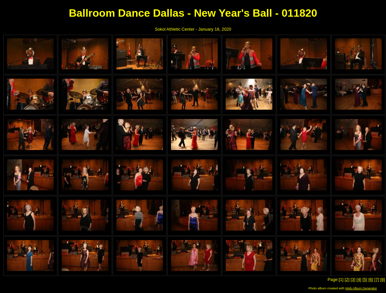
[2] (347, 279)
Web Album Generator (361, 288)
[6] (370, 279)
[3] (353, 279)
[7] (376, 279)
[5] (364, 279)
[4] (359, 279)
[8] (382, 279)
